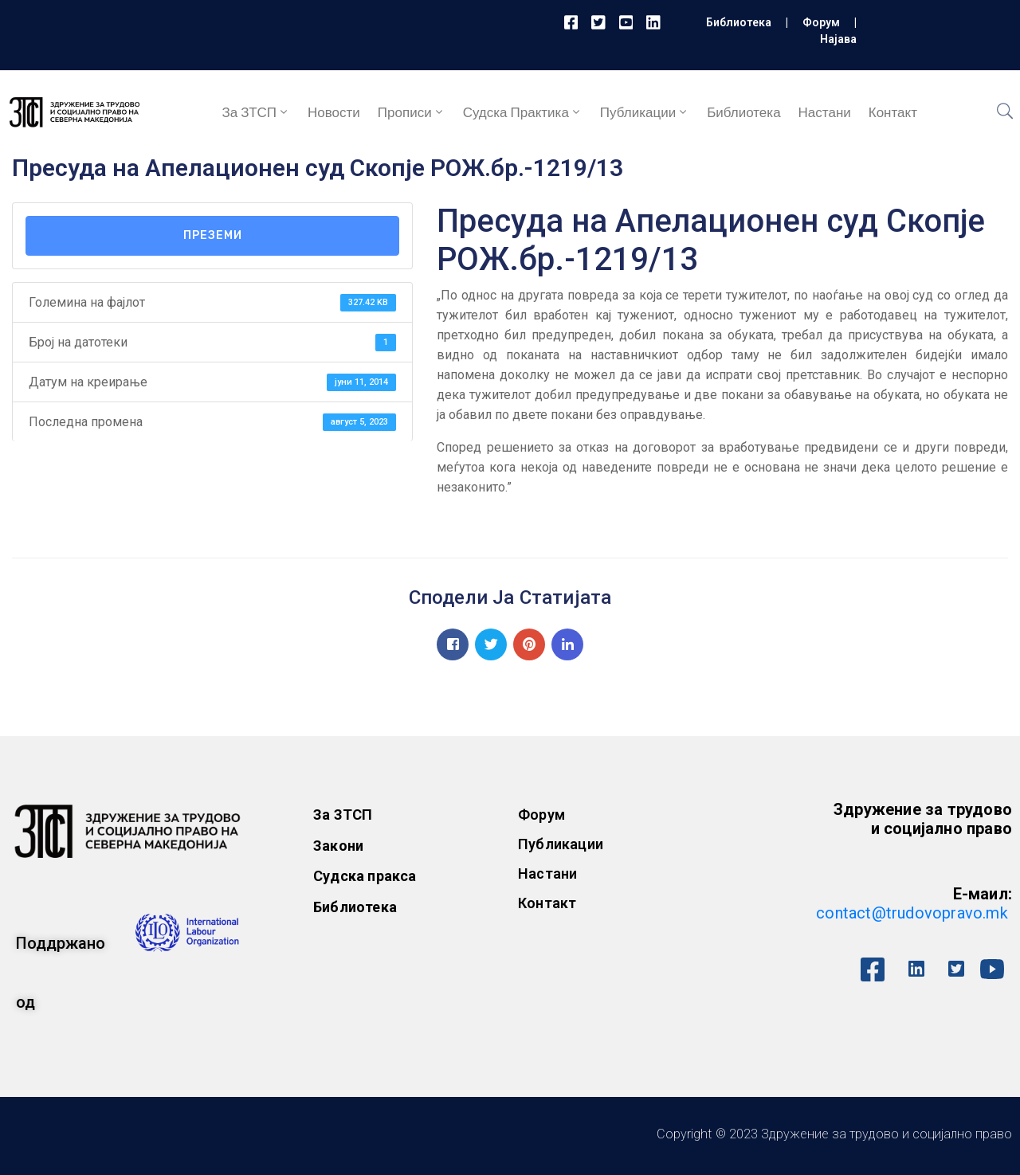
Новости (334, 112)
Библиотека (738, 22)
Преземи (212, 235)
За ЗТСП (256, 112)
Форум (821, 22)
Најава (838, 39)
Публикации (644, 112)
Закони (338, 845)
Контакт (893, 112)
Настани (824, 112)
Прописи (411, 112)
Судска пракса (365, 876)
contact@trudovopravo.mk (912, 912)
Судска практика (523, 112)
